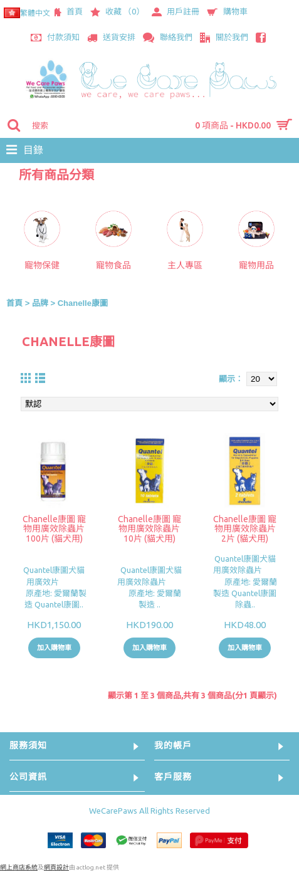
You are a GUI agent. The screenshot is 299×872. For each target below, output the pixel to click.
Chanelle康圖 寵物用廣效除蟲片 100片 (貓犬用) (54, 529)
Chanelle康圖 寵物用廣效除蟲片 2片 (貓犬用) (244, 529)
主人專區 (184, 265)
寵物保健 (42, 265)
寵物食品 (113, 265)
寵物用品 (256, 265)
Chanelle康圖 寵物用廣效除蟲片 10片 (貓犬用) (149, 529)
